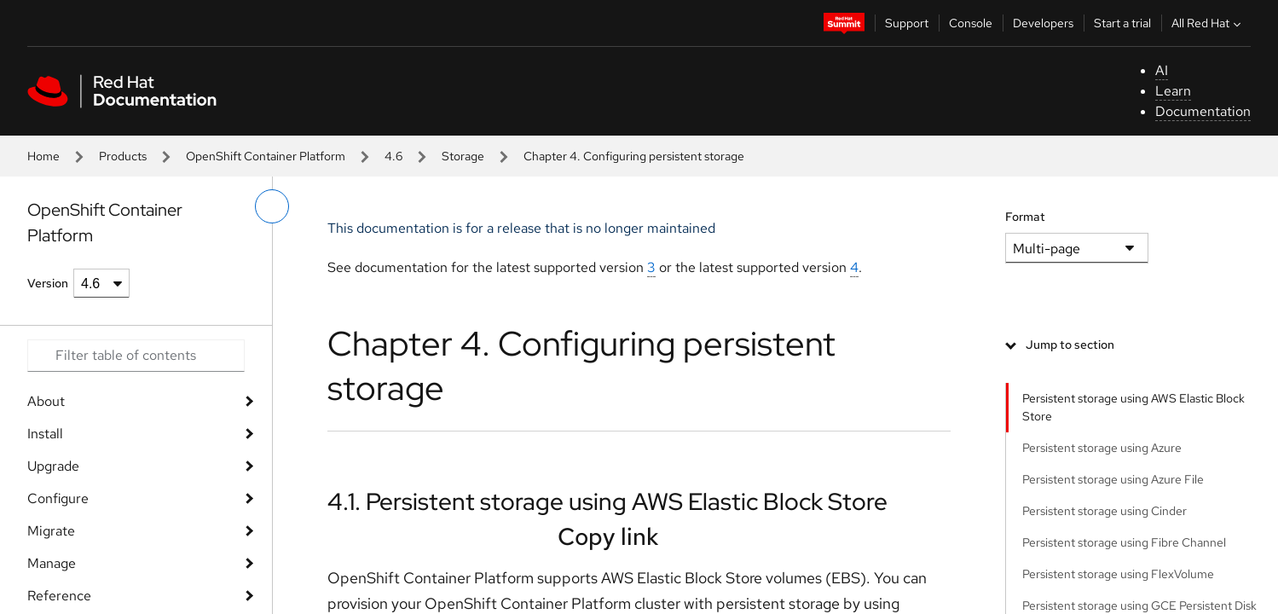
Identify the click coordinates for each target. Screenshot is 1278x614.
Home (43, 156)
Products (123, 156)
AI (1161, 70)
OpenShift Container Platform (265, 156)
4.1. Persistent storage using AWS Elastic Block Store (607, 501)
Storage (463, 156)
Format (1025, 216)
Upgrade (53, 466)
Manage (51, 563)
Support (906, 23)
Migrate (51, 531)
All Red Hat (1208, 23)
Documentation (1203, 111)
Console (970, 23)
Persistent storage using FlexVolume (1118, 574)
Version (47, 283)
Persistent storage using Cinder (1104, 510)
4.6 (393, 156)
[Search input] (136, 355)
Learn (1173, 91)
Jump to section (1070, 344)
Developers (1043, 23)
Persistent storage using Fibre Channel (1124, 542)
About (46, 401)
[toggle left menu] (272, 206)
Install (45, 434)
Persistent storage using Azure (1102, 447)
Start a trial (1122, 23)
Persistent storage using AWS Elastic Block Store (1133, 407)
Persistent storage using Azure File (1113, 479)
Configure (58, 498)
